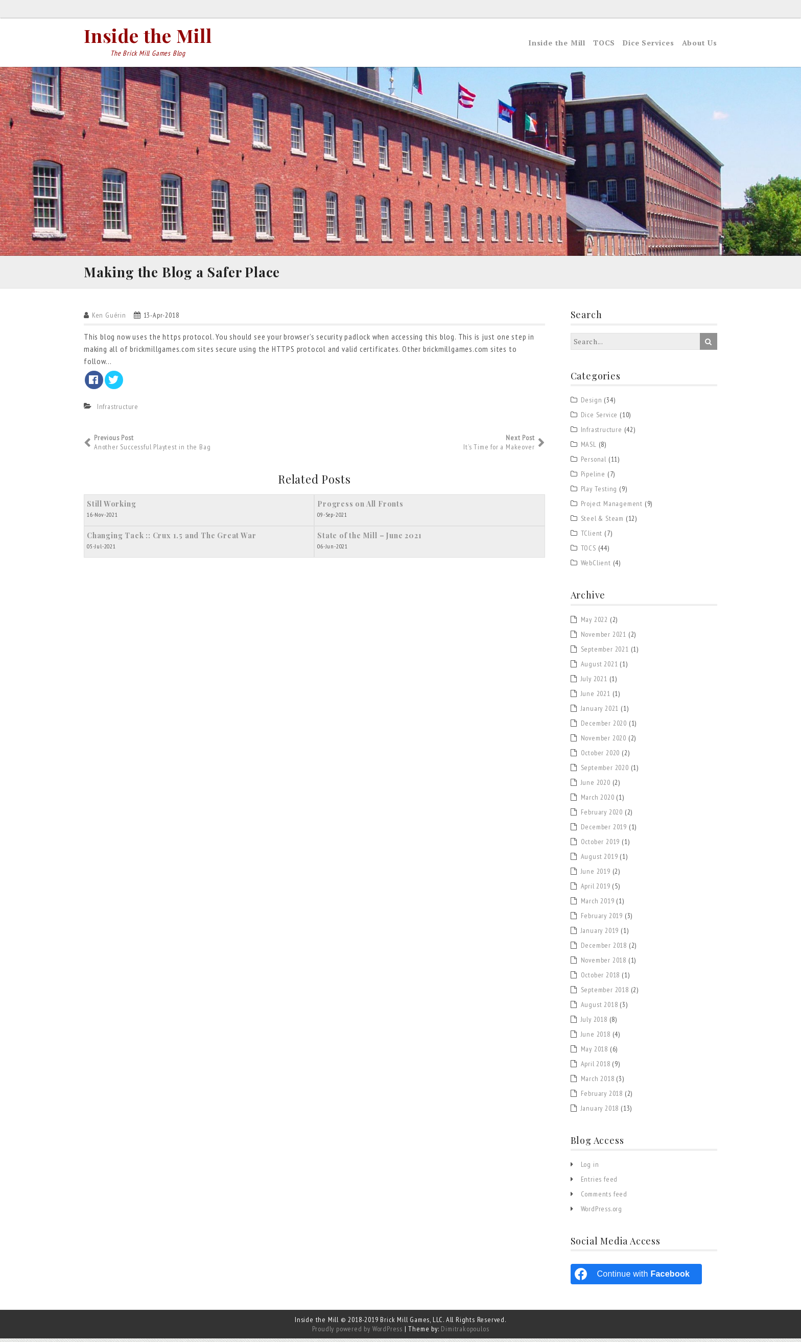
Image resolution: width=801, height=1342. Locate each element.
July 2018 (594, 1022)
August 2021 (599, 667)
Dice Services (648, 42)
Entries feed (599, 1182)
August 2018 (599, 1007)
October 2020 (600, 755)
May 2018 (594, 1052)
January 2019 (600, 933)
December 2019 (604, 829)
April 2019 (595, 889)
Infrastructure (117, 410)
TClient (592, 536)
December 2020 (604, 726)
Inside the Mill (148, 35)
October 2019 (600, 844)
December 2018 (604, 948)
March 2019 (598, 903)
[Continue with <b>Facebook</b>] (636, 1277)
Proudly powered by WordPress (357, 1332)
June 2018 (595, 1037)
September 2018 (605, 992)
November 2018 (603, 963)
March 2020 (598, 800)
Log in (590, 1167)
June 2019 (595, 874)
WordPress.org (601, 1212)
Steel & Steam (602, 521)
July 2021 (594, 681)
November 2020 (603, 741)
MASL (589, 447)
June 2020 (595, 785)
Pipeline (593, 477)
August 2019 (599, 859)
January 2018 (600, 1111)
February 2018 (602, 1096)
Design (591, 403)
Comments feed (604, 1197)
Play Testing (599, 492)
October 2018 (600, 977)
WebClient (596, 566)
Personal (593, 462)
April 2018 (595, 1066)
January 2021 (600, 711)
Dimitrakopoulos (465, 1332)
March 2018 (598, 1081)
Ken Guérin (109, 318)
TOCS (604, 42)
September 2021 (605, 652)
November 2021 (603, 637)
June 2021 (595, 696)
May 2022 (594, 622)
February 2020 (602, 815)
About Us (699, 42)
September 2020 (605, 770)
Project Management (612, 507)
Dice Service (599, 418)
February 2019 (602, 918)
